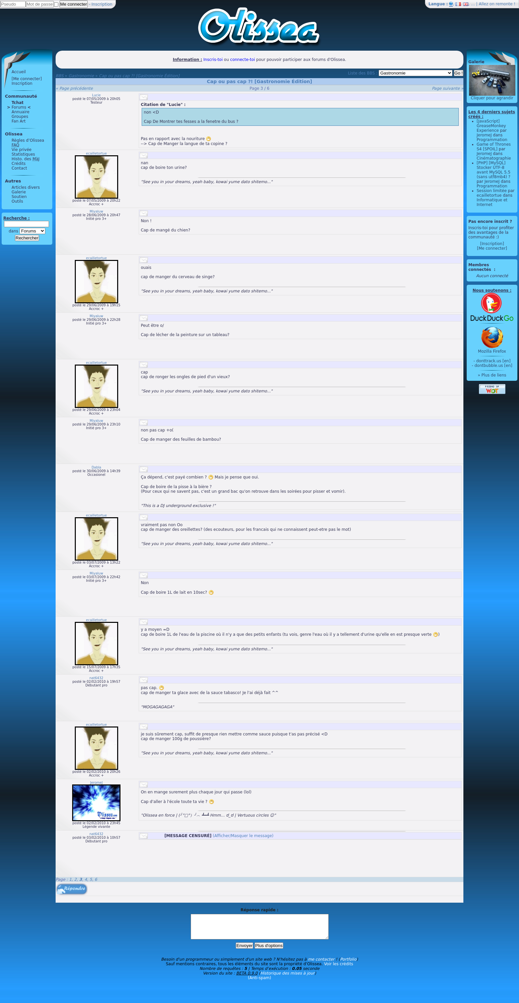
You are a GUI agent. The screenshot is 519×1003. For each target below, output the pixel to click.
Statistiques (23, 154)
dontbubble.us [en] (493, 365)
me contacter (321, 964)
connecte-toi (242, 59)
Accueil (19, 72)
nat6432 (96, 678)
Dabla (96, 467)
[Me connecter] (27, 78)
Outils (17, 201)
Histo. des (25, 159)
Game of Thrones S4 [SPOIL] (494, 146)
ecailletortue (96, 153)
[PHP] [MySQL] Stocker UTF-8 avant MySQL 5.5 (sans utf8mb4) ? (493, 170)
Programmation (492, 139)
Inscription (102, 4)
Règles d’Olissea (28, 140)
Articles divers (26, 187)
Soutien (19, 196)
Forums (19, 107)
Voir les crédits (338, 969)
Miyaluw (96, 211)
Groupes (20, 116)
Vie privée (21, 149)
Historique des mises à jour (287, 978)
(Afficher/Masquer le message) (243, 835)
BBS (60, 76)
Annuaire (20, 112)
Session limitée (492, 190)
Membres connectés (480, 267)
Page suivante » (447, 88)
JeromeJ (96, 782)
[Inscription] (492, 243)
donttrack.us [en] (493, 361)
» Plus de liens (492, 375)
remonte (504, 4)
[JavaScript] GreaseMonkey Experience (491, 126)
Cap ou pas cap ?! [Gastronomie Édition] (139, 76)
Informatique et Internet (492, 202)
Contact (19, 168)
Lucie (96, 95)
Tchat (18, 102)
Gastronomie (81, 76)
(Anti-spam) (259, 982)
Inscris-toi (213, 59)
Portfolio (348, 964)
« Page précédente (74, 88)
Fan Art (18, 121)
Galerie (19, 192)
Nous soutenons (490, 290)
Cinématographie (494, 158)
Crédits (18, 163)
